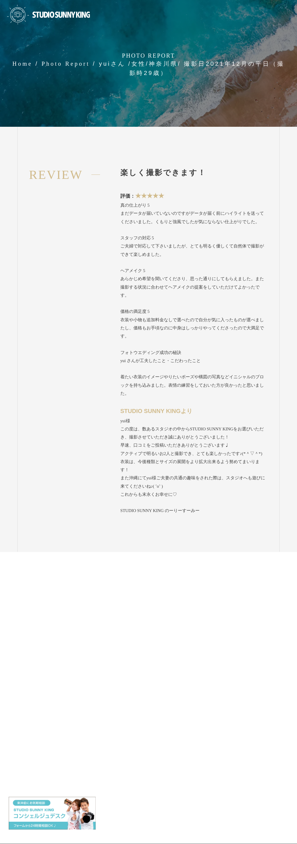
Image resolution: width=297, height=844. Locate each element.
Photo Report (65, 63)
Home (22, 63)
